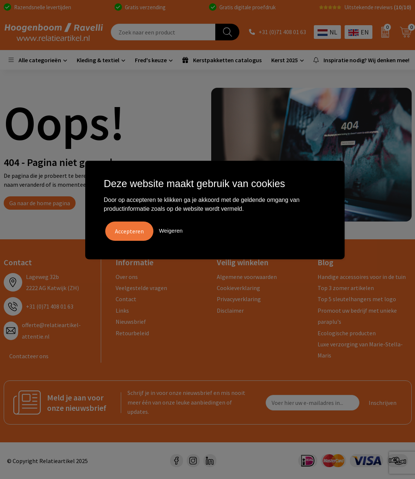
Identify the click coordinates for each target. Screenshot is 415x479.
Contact (126, 299)
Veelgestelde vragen (141, 288)
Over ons (127, 276)
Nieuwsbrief (131, 321)
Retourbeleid (132, 333)
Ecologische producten (347, 333)
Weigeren (171, 230)
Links (122, 310)
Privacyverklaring (239, 299)
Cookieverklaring (238, 288)
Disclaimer (230, 310)
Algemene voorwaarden (247, 276)
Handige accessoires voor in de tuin (362, 276)
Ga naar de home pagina (39, 203)
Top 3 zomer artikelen (346, 288)
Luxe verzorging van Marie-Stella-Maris (360, 349)
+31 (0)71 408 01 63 (282, 32)
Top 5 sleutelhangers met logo (357, 299)
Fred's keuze (151, 60)
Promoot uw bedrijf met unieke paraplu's (357, 316)
